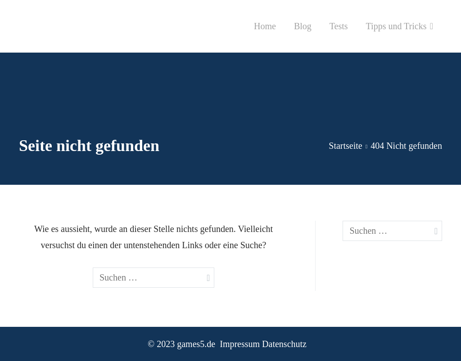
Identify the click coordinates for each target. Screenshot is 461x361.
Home (265, 26)
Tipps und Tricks (396, 26)
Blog (303, 26)
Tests (339, 26)
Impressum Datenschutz (263, 344)
